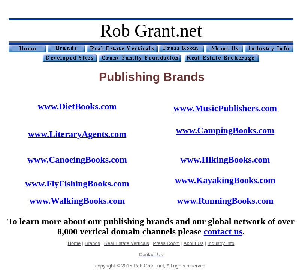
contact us (223, 231)
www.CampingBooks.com (225, 130)
